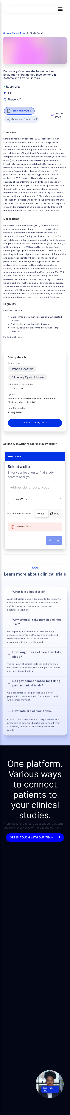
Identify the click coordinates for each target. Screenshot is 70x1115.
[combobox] (35, 487)
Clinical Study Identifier (20, 384)
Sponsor (12, 394)
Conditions (14, 363)
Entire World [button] (19, 499)
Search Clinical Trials (14, 33)
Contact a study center (35, 422)
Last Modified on (17, 408)
